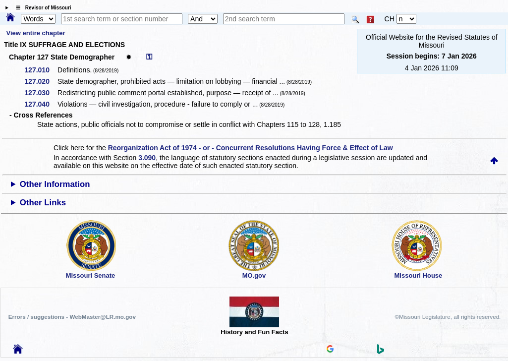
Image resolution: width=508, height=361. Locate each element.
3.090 (147, 158)
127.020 (40, 81)
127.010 (40, 70)
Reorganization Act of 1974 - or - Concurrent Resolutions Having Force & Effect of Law (250, 148)
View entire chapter (35, 33)
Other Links (43, 202)
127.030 (40, 93)
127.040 (40, 104)
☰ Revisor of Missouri (41, 7)
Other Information (55, 184)
